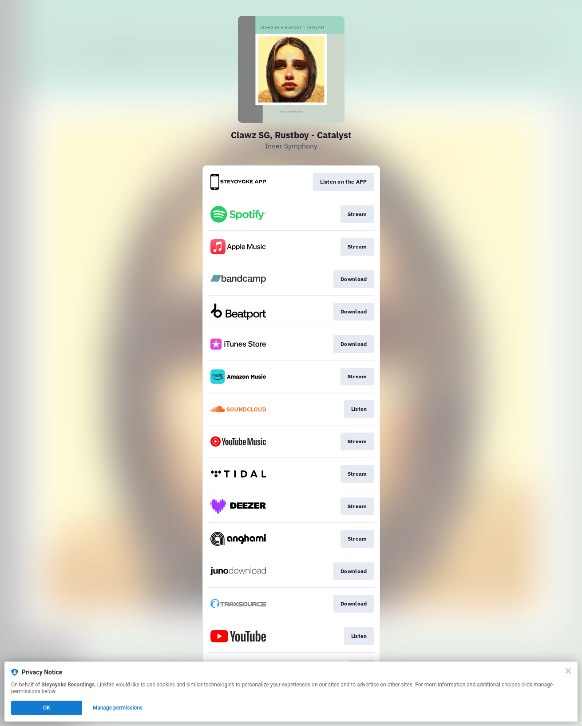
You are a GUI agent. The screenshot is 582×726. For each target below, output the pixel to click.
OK (46, 708)
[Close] (568, 671)
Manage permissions (118, 708)
